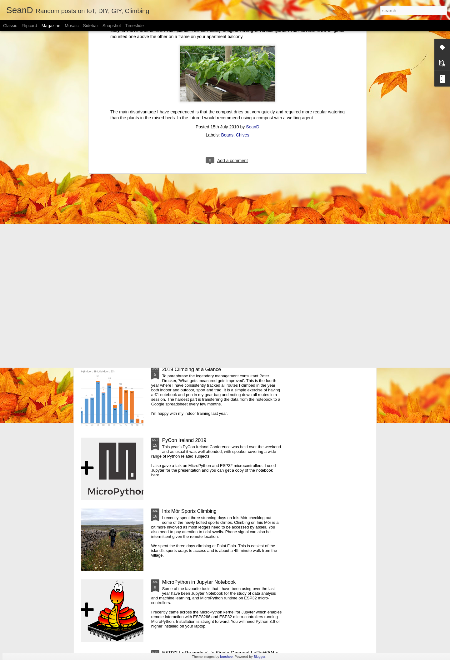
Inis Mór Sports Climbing (189, 511)
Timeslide (134, 25)
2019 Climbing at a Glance (191, 369)
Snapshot (111, 25)
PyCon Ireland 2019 (184, 440)
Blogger (259, 656)
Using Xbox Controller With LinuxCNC (116, 248)
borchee (226, 656)
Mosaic (71, 25)
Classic (10, 25)
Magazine (51, 25)
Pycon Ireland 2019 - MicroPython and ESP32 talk (217, 298)
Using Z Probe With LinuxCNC (261, 248)
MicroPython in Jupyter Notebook (199, 582)
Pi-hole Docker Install (189, 245)
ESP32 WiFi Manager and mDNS (337, 248)
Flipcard (29, 25)
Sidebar (90, 25)
